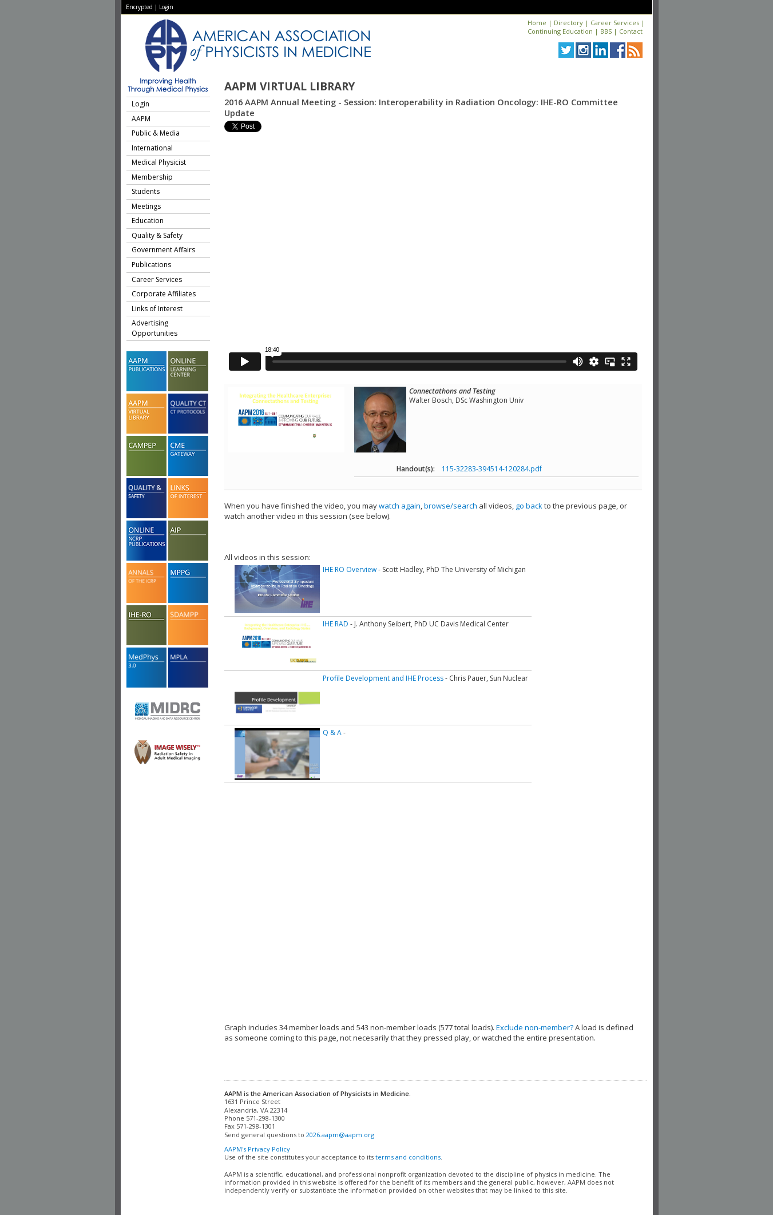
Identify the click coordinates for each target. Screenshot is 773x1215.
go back (529, 506)
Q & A (332, 732)
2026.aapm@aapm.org (340, 1134)
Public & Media (156, 133)
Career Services (614, 22)
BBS (606, 31)
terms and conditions (408, 1157)
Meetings (146, 206)
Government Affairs (163, 250)
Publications (151, 264)
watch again (400, 506)
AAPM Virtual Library (289, 86)
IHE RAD (335, 624)
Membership (152, 177)
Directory (568, 22)
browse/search (450, 506)
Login (166, 7)
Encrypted (139, 7)
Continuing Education (560, 31)
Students (146, 191)
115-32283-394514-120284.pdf (492, 469)
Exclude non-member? (534, 1027)
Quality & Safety (157, 235)
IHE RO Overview (349, 569)
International (152, 148)
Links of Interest (157, 308)
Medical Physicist (159, 162)
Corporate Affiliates (164, 294)
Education (148, 220)
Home (537, 22)
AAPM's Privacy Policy (257, 1149)
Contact (631, 31)
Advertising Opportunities (154, 328)
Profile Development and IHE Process (383, 678)
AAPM (141, 119)
